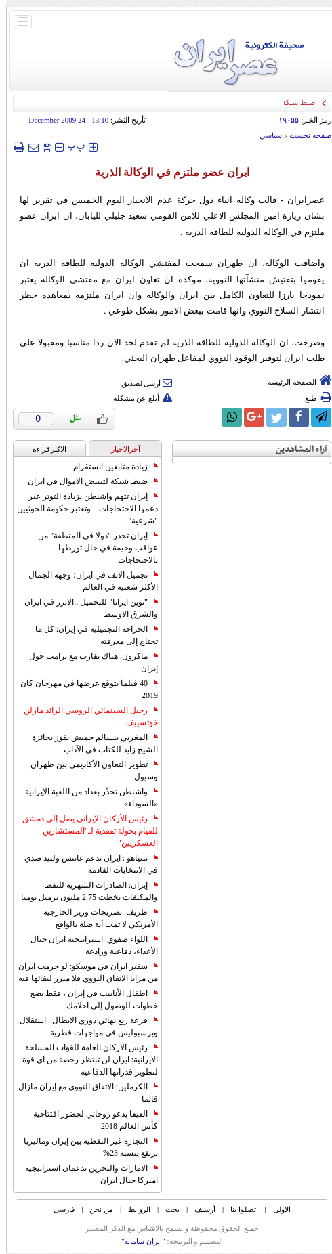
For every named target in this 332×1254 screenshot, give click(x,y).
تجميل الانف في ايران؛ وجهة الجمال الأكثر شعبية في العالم (87, 581)
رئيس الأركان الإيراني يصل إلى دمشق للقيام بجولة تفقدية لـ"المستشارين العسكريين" (84, 831)
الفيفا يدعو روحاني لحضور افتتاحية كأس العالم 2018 (89, 1120)
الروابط (133, 1209)
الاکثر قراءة (43, 449)
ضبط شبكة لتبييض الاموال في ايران (87, 481)
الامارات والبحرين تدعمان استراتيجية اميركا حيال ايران (85, 1174)
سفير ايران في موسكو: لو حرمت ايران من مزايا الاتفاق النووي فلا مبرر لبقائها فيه (82, 972)
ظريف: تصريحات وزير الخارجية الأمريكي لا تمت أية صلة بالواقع (94, 918)
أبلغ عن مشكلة (137, 398)
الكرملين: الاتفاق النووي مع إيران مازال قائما (82, 1093)
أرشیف (198, 1209)
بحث (166, 1209)
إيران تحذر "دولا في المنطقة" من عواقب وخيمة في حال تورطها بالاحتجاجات (92, 548)
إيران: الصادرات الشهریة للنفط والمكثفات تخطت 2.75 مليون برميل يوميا (83, 891)
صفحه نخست (304, 135)
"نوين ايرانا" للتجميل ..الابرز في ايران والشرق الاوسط (85, 608)
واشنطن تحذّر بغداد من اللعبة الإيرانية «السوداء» (85, 797)
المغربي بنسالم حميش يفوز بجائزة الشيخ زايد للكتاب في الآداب (89, 743)
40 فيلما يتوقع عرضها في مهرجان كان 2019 (83, 689)
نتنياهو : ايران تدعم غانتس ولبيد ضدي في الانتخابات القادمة (85, 864)
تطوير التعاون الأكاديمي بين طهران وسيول (88, 770)
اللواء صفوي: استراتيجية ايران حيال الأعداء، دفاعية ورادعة (88, 945)
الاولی (276, 1209)
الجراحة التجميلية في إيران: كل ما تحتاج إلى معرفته (90, 635)
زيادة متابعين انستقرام (109, 466)
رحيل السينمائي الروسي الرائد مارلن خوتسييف (85, 716)
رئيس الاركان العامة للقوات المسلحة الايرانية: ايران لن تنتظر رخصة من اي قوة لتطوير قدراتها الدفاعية (84, 1060)
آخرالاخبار (119, 449)
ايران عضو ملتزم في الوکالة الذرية (166, 172)
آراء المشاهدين (295, 449)
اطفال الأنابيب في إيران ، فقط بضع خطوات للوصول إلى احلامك (88, 999)
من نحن (95, 1209)
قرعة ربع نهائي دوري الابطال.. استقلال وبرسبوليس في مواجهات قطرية (83, 1026)
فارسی (57, 1209)
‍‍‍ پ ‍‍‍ (70, 146)
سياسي (264, 135)
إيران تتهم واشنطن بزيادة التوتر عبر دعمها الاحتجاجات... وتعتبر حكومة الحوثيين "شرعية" (81, 508)
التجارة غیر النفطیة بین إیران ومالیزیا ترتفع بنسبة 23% (85, 1147)
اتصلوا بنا (238, 1209)
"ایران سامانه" (137, 1241)
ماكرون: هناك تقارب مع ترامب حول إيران (87, 662)
